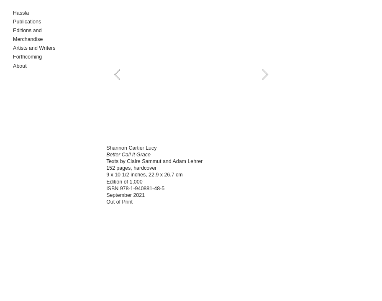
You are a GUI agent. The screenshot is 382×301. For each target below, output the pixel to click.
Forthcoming (27, 57)
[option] (191, 74)
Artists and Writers (34, 48)
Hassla (21, 13)
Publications (27, 22)
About (20, 66)
